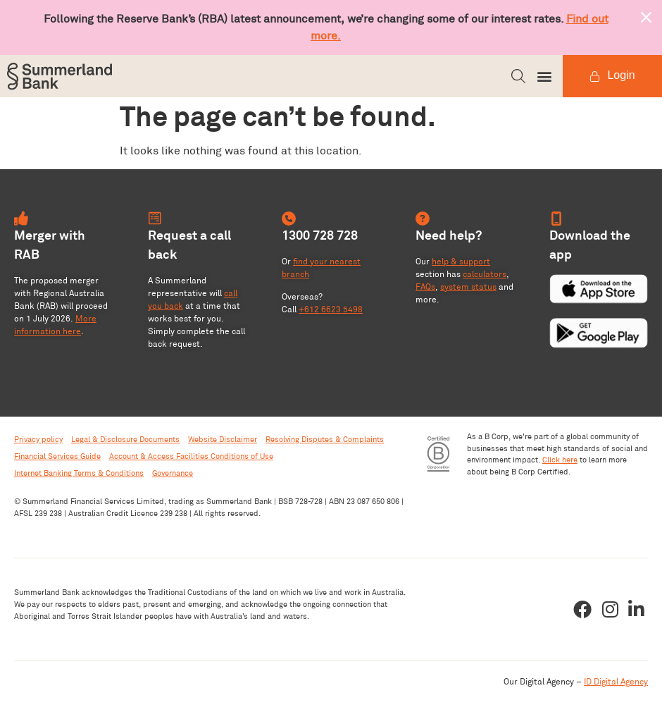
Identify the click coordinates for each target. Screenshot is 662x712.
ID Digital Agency (616, 681)
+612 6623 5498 (331, 309)
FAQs (425, 286)
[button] (518, 76)
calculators (484, 274)
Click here (559, 460)
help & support (461, 261)
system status (468, 286)
